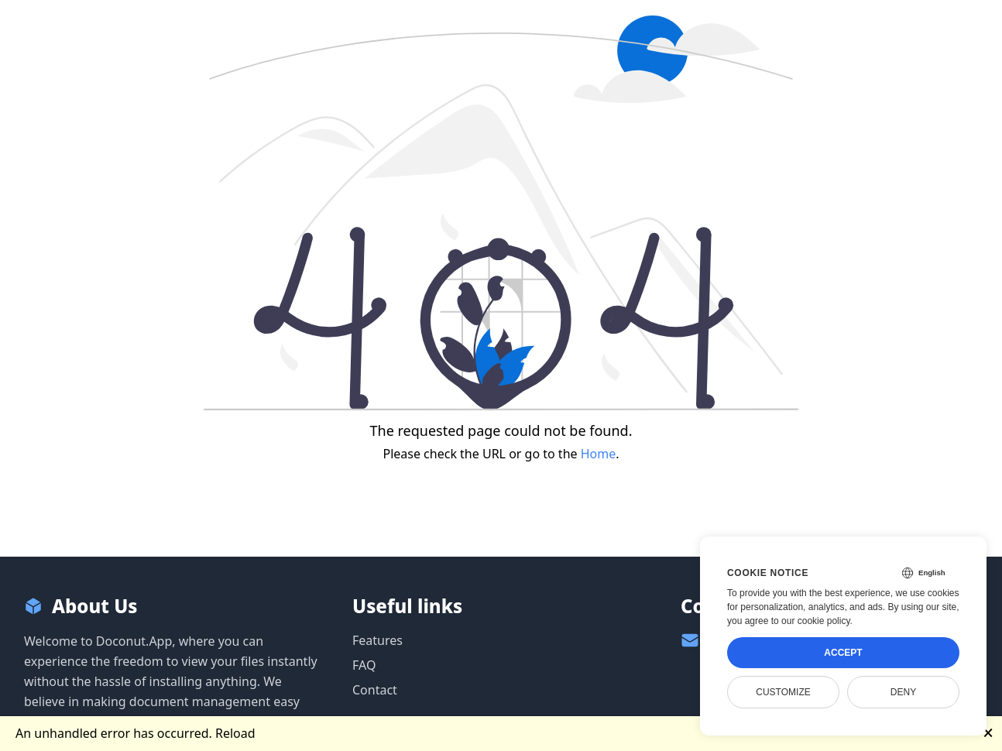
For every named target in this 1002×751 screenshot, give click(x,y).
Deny (903, 692)
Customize (783, 692)
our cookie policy (815, 621)
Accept (843, 652)
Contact (374, 689)
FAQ (364, 665)
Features (377, 640)
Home (598, 453)
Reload (235, 733)
